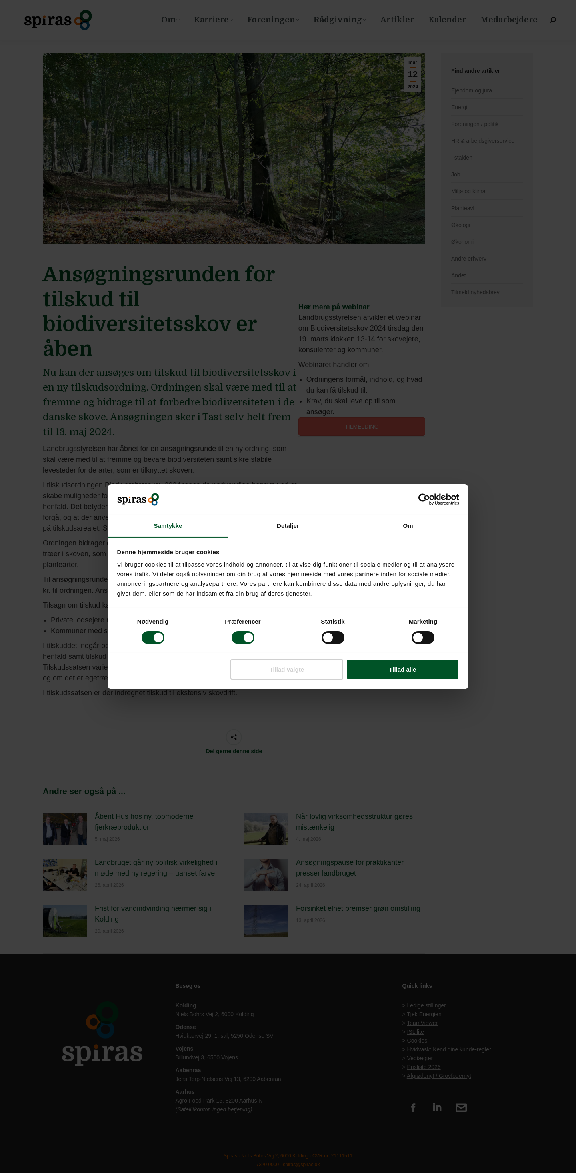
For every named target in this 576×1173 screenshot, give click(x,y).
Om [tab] (408, 525)
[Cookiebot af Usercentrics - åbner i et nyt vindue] (424, 499)
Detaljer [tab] (288, 525)
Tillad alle (402, 669)
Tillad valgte (287, 669)
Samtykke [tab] (168, 525)
